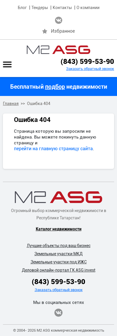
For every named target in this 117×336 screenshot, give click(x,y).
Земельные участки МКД (58, 253)
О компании (88, 7)
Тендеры (39, 7)
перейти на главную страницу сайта (53, 148)
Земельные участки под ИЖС (59, 262)
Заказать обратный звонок (90, 68)
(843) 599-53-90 (87, 61)
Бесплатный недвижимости (58, 86)
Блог (22, 7)
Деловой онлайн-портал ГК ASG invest (58, 270)
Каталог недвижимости (58, 229)
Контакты (62, 7)
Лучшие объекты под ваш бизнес (59, 245)
